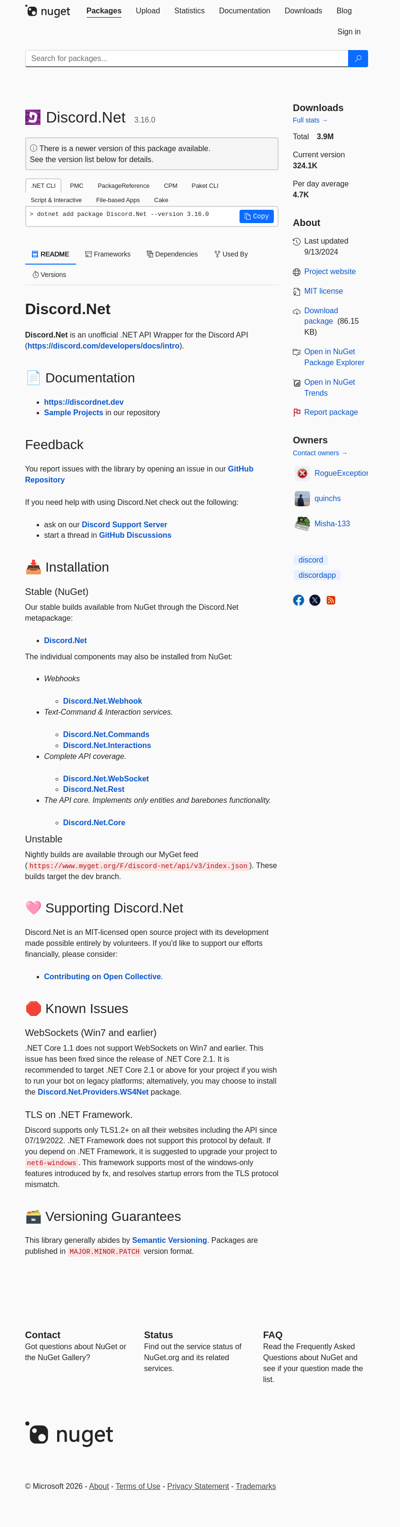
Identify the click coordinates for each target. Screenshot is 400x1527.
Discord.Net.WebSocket (106, 779)
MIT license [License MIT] (323, 291)
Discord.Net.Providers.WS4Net (93, 1092)
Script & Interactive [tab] (56, 200)
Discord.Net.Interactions (107, 745)
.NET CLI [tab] (43, 185)
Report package (331, 412)
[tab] (104, 10)
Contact (42, 1335)
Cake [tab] (161, 200)
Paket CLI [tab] (205, 185)
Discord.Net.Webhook (102, 701)
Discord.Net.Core (94, 823)
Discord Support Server (125, 525)
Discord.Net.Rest (94, 789)
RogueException (342, 473)
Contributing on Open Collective (102, 977)
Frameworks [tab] (107, 254)
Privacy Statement (198, 1486)
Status (158, 1335)
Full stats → (310, 120)
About (99, 1486)
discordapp (317, 575)
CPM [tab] (170, 185)
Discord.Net (65, 640)
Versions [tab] (49, 274)
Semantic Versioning (169, 1240)
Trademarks (256, 1486)
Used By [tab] (231, 254)
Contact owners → (320, 453)
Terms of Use (138, 1486)
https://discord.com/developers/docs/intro (104, 346)
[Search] (358, 58)
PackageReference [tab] (124, 185)
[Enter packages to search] (187, 58)
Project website (330, 271)
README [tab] (51, 254)
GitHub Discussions (135, 535)
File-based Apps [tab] (118, 200)
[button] (257, 216)
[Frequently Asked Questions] (273, 1335)
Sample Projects (74, 413)
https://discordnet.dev (84, 402)
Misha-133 (332, 524)
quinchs (328, 498)
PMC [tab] (76, 185)
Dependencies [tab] (172, 254)
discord (311, 560)
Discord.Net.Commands (106, 734)
